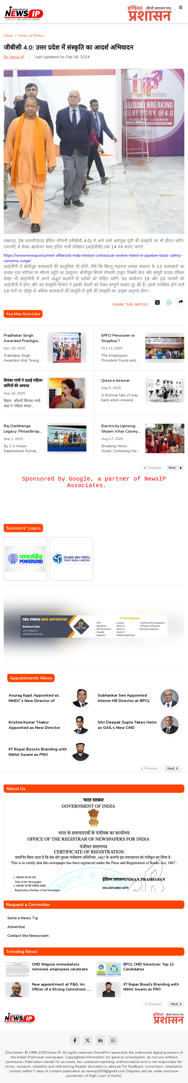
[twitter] (88, 1040)
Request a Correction (28, 905)
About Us (15, 789)
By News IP (14, 57)
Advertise (16, 927)
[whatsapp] (113, 1040)
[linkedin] (100, 1040)
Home (8, 35)
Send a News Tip (22, 918)
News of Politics (31, 35)
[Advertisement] (93, 509)
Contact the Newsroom (28, 935)
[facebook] (75, 1040)
